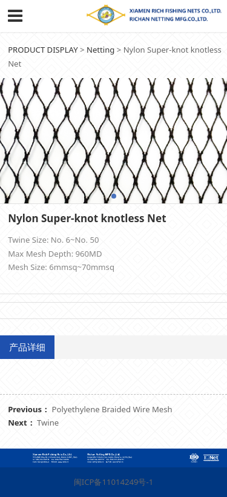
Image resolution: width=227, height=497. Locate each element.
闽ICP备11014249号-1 (113, 481)
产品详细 (27, 347)
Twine (48, 422)
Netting (100, 49)
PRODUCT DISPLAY (42, 49)
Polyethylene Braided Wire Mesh (112, 409)
